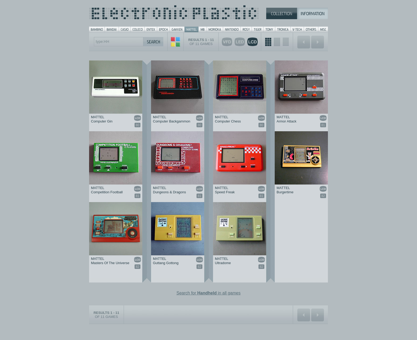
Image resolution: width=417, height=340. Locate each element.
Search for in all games (209, 293)
